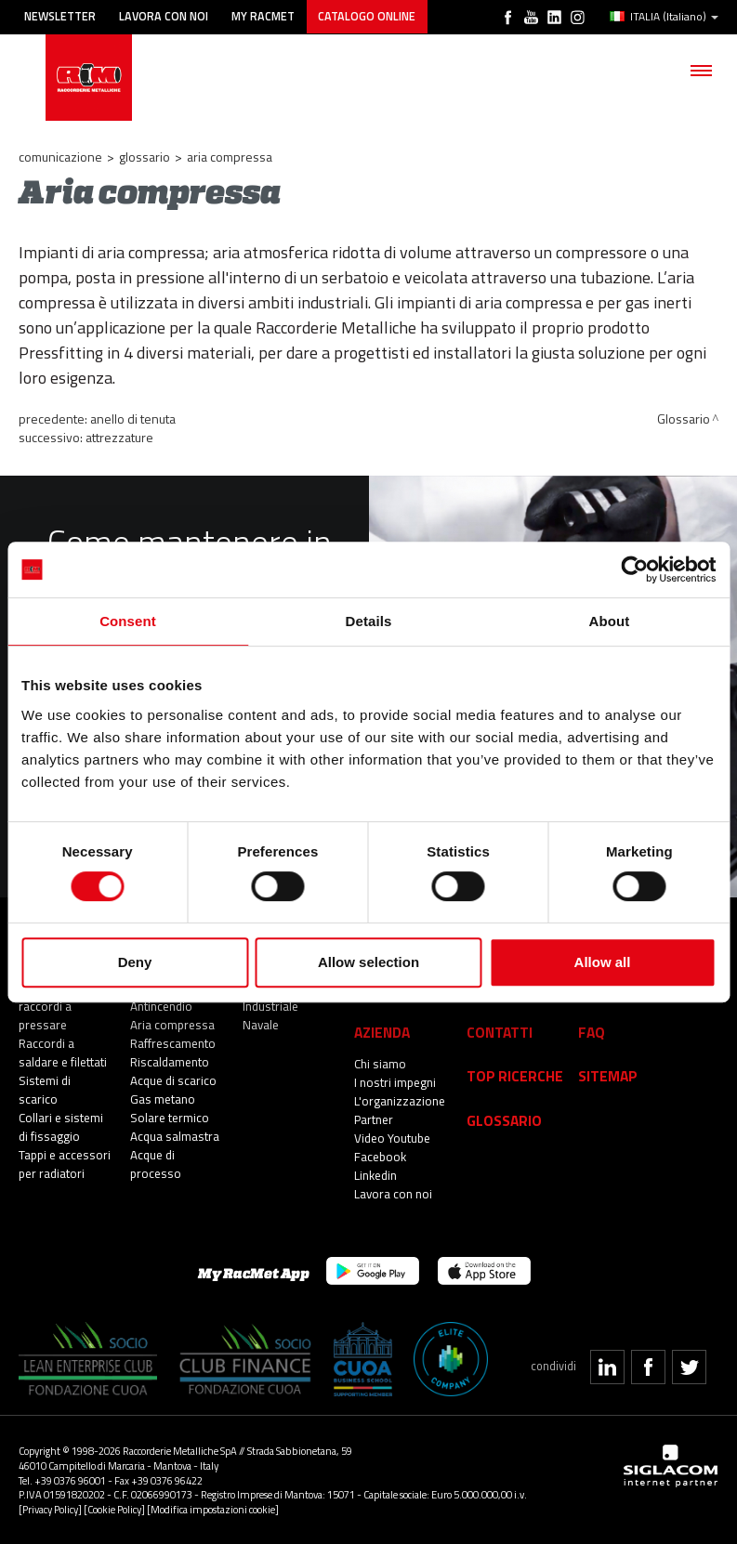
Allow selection (368, 962)
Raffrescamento (173, 1043)
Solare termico (169, 1117)
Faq (591, 1031)
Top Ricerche (515, 1075)
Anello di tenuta (133, 418)
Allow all (602, 962)
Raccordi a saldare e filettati (63, 1052)
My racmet (265, 16)
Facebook (380, 1156)
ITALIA (664, 16)
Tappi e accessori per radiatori (65, 1164)
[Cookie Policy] (114, 1508)
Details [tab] (369, 621)
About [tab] (609, 621)
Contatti (500, 1031)
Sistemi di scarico (45, 1089)
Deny (135, 962)
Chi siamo (380, 1063)
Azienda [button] (382, 1031)
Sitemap (608, 1075)
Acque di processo (155, 1164)
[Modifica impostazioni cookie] (213, 1508)
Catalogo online (370, 16)
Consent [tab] (127, 621)
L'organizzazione (399, 1101)
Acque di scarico (173, 1080)
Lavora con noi (165, 16)
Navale (261, 1024)
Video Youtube (392, 1138)
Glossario (144, 156)
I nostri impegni (395, 1082)
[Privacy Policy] (50, 1508)
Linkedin (375, 1175)
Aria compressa (172, 1024)
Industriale (270, 1006)
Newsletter (61, 16)
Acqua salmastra (174, 1136)
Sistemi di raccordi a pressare (45, 1006)
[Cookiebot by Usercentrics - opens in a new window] (634, 569)
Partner (373, 1119)
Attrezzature (119, 437)
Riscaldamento (169, 1062)
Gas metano (162, 1099)
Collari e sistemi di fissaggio (61, 1126)
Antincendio (161, 1006)
